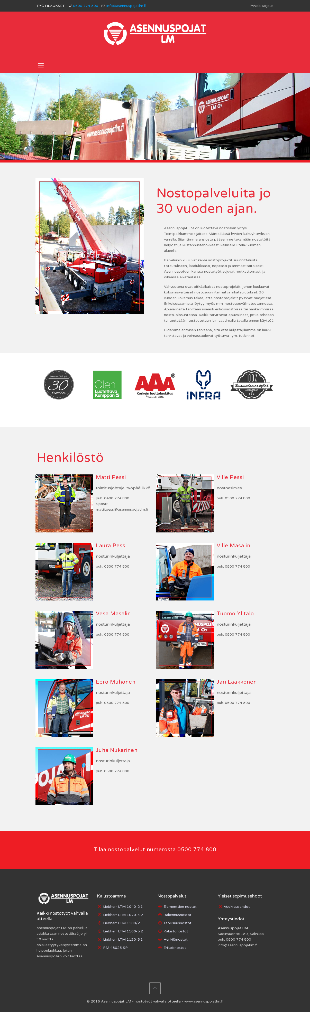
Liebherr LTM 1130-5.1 (123, 939)
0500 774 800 (85, 6)
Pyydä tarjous (261, 6)
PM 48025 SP (115, 948)
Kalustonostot (175, 931)
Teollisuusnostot (177, 923)
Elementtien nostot (180, 906)
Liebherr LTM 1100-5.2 (123, 931)
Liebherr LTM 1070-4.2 (123, 915)
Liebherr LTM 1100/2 (121, 923)
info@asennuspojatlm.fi (126, 6)
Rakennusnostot (177, 915)
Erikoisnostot (174, 948)
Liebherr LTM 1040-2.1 (123, 906)
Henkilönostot (175, 939)
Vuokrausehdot (237, 906)
